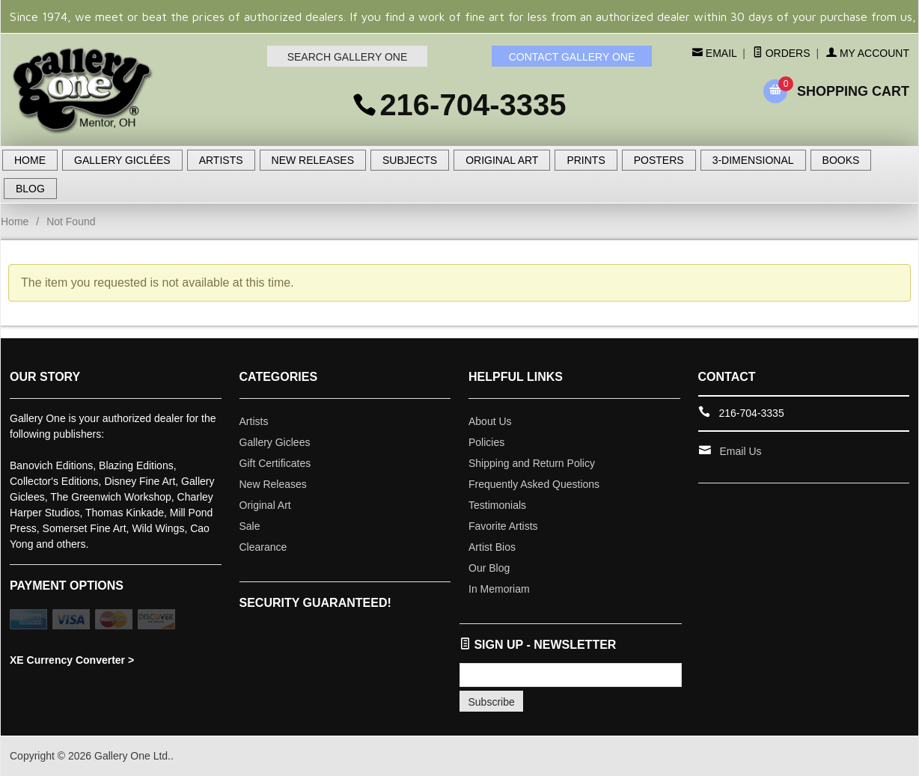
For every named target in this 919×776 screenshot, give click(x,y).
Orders (781, 53)
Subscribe (491, 702)
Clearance (263, 547)
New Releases (273, 484)
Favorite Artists (503, 526)
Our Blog (489, 568)
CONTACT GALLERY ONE (572, 57)
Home (14, 221)
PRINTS (586, 160)
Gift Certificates (275, 463)
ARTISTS (221, 160)
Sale (249, 526)
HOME (30, 160)
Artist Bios (492, 547)
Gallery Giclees (275, 442)
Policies (486, 442)
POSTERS (659, 160)
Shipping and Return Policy (531, 463)
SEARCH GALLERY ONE (347, 57)
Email (719, 53)
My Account (867, 53)
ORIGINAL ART (501, 160)
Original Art (265, 505)
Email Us (741, 451)
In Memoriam (499, 589)
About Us (490, 421)
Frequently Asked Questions (533, 484)
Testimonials (497, 505)
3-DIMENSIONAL (753, 160)
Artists (254, 421)
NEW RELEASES (313, 160)
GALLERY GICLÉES (122, 160)
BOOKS (841, 160)
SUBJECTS (409, 160)
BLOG (30, 189)
